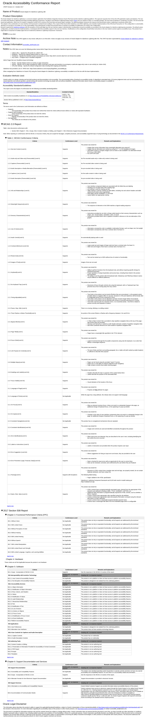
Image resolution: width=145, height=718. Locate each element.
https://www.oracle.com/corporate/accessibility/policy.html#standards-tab (119, 707)
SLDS (75, 20)
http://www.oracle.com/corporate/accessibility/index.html (19, 82)
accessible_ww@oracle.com (31, 44)
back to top (10, 506)
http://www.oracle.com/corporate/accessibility (91, 709)
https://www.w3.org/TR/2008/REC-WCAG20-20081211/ (45, 96)
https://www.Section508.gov (33, 99)
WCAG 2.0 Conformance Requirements (132, 133)
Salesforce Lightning (19, 27)
